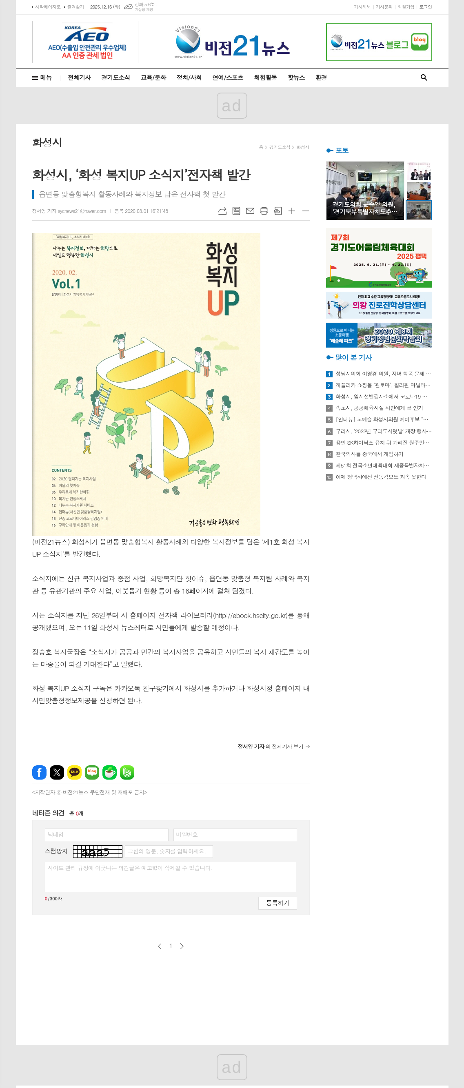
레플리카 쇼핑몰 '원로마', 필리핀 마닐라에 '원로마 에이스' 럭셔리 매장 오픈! (384, 385)
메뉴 (46, 77)
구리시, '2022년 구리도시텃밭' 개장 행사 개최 (384, 431)
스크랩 (278, 211)
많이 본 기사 (353, 357)
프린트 (264, 211)
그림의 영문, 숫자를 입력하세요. (167, 851)
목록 (236, 211)
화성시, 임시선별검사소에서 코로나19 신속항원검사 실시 (384, 396)
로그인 (425, 7)
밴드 (127, 772)
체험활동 (265, 77)
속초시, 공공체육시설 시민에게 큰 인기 (379, 408)
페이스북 (39, 772)
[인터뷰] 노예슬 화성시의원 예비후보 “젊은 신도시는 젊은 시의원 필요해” (384, 419)
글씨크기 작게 (306, 211)
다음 (181, 946)
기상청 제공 (144, 9)
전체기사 (79, 77)
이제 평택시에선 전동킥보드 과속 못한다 (381, 477)
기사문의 (384, 7)
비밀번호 (187, 834)
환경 (321, 77)
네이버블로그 (92, 772)
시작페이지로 (48, 7)
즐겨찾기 (75, 7)
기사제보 (362, 7)
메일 (250, 211)
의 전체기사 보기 (271, 746)
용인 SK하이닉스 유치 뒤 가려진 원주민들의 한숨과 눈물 (384, 442)
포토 (342, 150)
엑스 (57, 772)
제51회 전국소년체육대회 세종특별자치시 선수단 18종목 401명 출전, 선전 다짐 (384, 465)
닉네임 (56, 834)
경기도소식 (115, 77)
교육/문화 (153, 77)
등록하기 (277, 902)
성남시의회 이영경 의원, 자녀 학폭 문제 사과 (384, 373)
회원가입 (405, 7)
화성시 (302, 147)
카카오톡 (74, 772)
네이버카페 (109, 772)
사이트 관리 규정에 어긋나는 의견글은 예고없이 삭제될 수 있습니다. (130, 868)
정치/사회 (189, 77)
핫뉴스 (295, 77)
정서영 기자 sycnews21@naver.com (69, 210)
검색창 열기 (424, 78)
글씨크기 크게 (292, 211)
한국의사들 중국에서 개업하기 (370, 454)
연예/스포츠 (227, 77)
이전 (159, 946)
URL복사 (222, 211)
